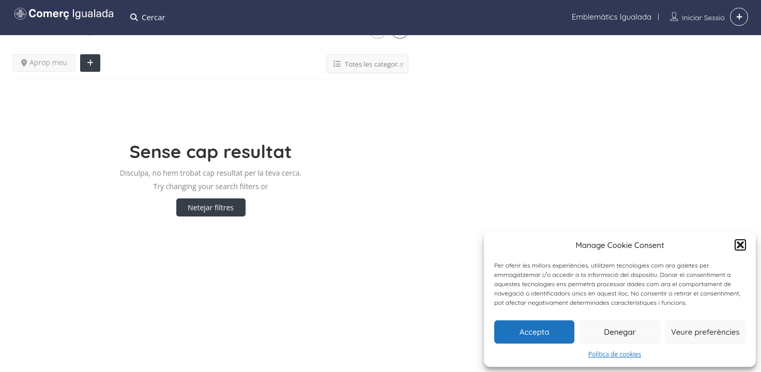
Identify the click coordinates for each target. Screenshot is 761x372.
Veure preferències (705, 332)
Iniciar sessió (703, 17)
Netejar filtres (211, 207)
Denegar (619, 332)
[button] (740, 245)
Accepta (535, 332)
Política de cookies (615, 354)
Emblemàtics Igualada (611, 17)
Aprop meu (44, 62)
